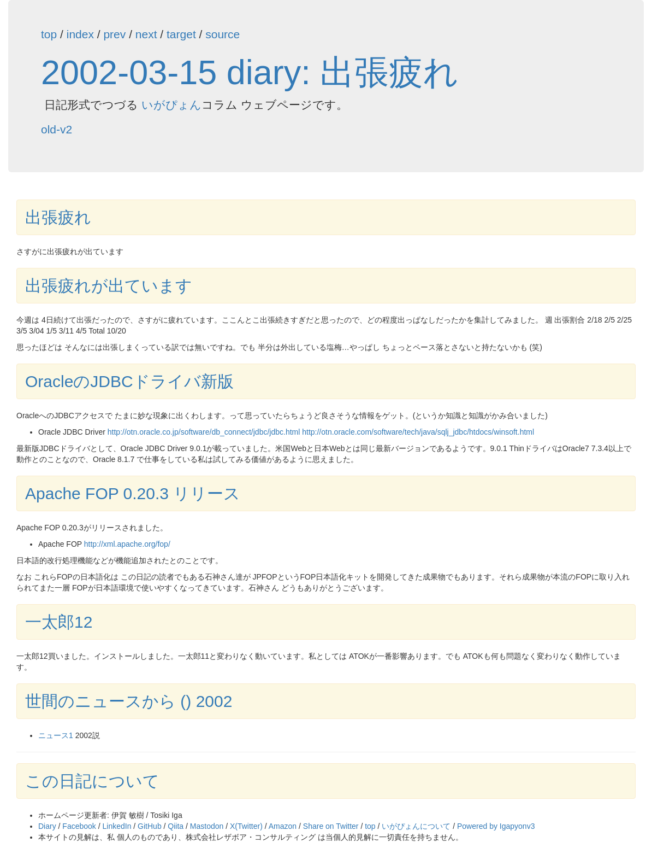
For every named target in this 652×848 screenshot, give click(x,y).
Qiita (175, 826)
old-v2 (56, 129)
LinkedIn (117, 826)
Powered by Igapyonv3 (496, 826)
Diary (47, 826)
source (222, 34)
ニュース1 (55, 735)
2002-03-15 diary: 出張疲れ (249, 72)
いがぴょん (171, 104)
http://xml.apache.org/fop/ (127, 544)
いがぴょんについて (416, 826)
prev (114, 34)
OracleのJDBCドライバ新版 (129, 381)
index (80, 34)
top (49, 34)
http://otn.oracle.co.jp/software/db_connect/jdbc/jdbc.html (204, 432)
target (181, 34)
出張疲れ (58, 217)
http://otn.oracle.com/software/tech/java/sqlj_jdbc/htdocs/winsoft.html (418, 432)
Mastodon (206, 826)
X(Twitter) (246, 826)
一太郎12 (58, 622)
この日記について (92, 781)
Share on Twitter (331, 826)
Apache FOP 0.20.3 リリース (132, 493)
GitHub (150, 826)
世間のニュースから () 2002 (128, 701)
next (146, 34)
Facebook (79, 826)
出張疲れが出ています (108, 286)
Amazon (283, 826)
